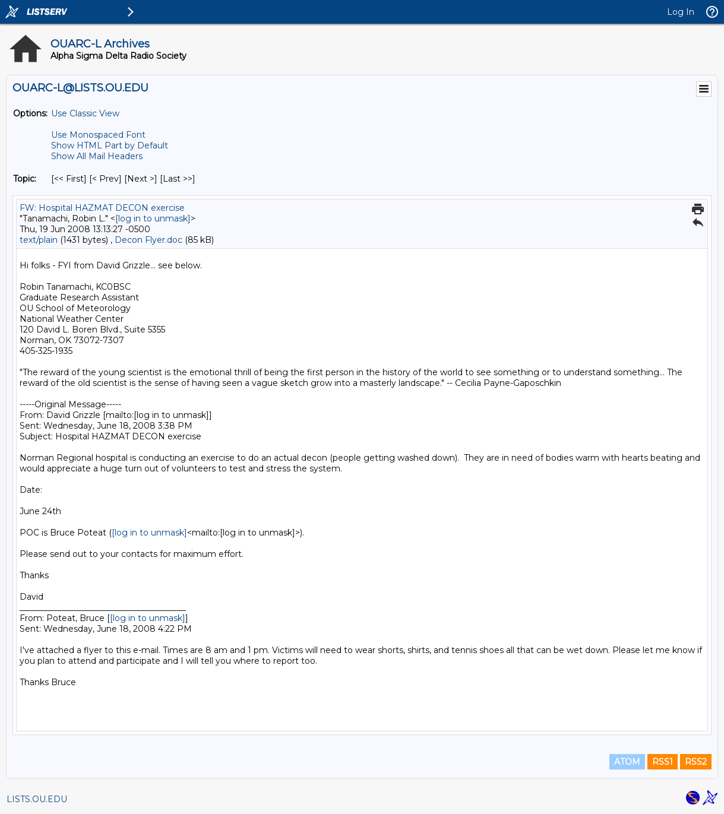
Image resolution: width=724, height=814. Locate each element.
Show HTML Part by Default (109, 145)
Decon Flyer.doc (148, 240)
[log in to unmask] (153, 218)
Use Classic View (85, 113)
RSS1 (662, 761)
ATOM (627, 761)
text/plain (39, 240)
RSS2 (696, 761)
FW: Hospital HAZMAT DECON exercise (102, 207)
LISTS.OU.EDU (37, 799)
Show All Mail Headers (97, 156)
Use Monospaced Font (98, 134)
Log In (680, 12)
